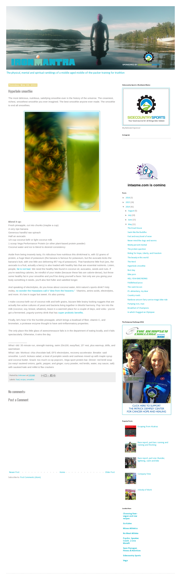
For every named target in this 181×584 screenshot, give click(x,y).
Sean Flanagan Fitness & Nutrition (132, 549)
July (130, 215)
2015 (128, 202)
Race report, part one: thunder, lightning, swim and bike (151, 459)
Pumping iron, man (136, 304)
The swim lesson (135, 287)
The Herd (132, 262)
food (17, 380)
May (130, 224)
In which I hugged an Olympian (141, 312)
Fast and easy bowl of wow (140, 236)
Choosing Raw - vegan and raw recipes (130, 516)
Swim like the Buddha (137, 232)
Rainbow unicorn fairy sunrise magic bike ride (148, 300)
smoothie (30, 380)
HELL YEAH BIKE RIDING (137, 278)
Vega (125, 560)
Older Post (110, 472)
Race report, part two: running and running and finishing (153, 443)
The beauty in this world (138, 258)
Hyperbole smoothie (136, 266)
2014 (128, 207)
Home (62, 472)
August (131, 211)
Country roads (134, 295)
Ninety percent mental (137, 245)
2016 (128, 198)
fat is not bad (23, 269)
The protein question (137, 249)
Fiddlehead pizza (135, 283)
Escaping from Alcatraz (148, 426)
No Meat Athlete (130, 533)
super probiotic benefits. (71, 312)
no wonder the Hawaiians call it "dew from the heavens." (45, 290)
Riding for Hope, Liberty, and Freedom (145, 253)
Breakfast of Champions (138, 308)
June (130, 220)
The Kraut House (135, 228)
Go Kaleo (127, 523)
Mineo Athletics (130, 528)
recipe (23, 380)
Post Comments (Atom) (30, 477)
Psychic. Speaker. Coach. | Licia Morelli (131, 540)
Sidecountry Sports (132, 556)
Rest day (131, 270)
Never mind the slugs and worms (142, 241)
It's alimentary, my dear (138, 291)
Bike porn (132, 274)
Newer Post (14, 472)
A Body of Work (145, 490)
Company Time (144, 474)
